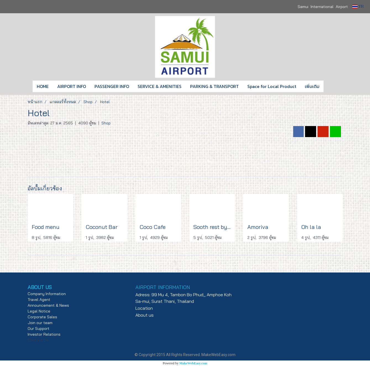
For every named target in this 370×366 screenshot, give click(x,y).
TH (358, 6)
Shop (106, 123)
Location (144, 308)
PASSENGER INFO (112, 86)
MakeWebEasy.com (193, 363)
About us (144, 315)
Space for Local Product (271, 86)
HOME (43, 86)
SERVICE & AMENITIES (160, 86)
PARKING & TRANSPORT (214, 86)
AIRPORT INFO (71, 86)
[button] (331, 86)
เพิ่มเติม (312, 86)
